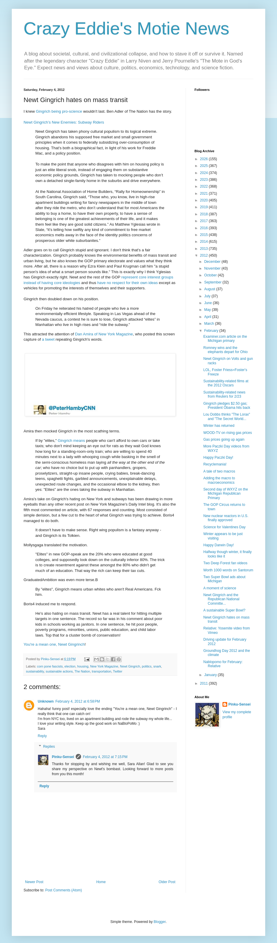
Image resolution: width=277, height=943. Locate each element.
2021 (204, 193)
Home (101, 882)
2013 (204, 249)
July (208, 296)
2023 (204, 180)
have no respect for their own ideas (127, 283)
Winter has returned (218, 426)
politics (146, 666)
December (213, 262)
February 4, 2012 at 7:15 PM (105, 757)
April (208, 317)
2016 (204, 228)
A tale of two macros (219, 471)
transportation (101, 671)
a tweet (48, 339)
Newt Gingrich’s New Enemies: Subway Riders (64, 122)
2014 (204, 242)
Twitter (117, 671)
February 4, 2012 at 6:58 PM (77, 701)
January (211, 675)
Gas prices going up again (223, 439)
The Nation (82, 671)
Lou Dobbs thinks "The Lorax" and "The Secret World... (226, 416)
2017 (204, 221)
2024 (204, 173)
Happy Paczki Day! (218, 457)
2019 (204, 207)
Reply (42, 736)
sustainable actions (59, 671)
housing (82, 666)
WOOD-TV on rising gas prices (227, 433)
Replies (49, 746)
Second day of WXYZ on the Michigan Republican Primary (225, 493)
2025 (204, 166)
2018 (204, 214)
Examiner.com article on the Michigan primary (225, 338)
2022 (204, 186)
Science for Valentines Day (224, 527)
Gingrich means (71, 440)
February (211, 331)
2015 (204, 235)
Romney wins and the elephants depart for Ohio (225, 350)
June (208, 303)
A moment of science (219, 588)
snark (157, 666)
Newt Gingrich (130, 666)
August (210, 289)
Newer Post (34, 882)
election (70, 666)
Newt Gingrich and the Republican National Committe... (221, 599)
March (209, 324)
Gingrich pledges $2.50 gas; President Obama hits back (226, 405)
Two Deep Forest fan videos (225, 563)
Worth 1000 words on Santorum (228, 570)
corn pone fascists (50, 666)
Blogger (160, 922)
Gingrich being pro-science (59, 111)
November (213, 268)
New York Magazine (104, 666)
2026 (204, 159)
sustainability (35, 671)
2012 (204, 255)
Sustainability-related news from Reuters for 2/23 (224, 394)
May (208, 310)
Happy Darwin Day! (218, 545)
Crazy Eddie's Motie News (126, 28)
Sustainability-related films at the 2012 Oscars (225, 383)
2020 (204, 200)
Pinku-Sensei (63, 757)
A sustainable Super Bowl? (224, 610)
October (211, 275)
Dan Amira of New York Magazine (104, 334)
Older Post (167, 882)
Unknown (46, 701)
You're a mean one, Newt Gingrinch (54, 644)
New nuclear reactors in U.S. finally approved (225, 518)
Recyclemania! (215, 464)
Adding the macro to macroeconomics (219, 480)
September (213, 282)
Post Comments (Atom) (63, 890)
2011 (204, 683)
